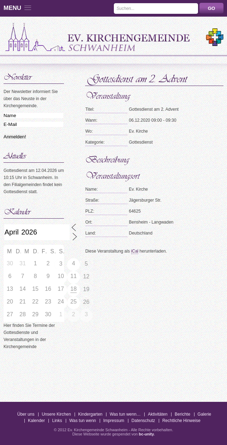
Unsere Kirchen (56, 414)
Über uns (26, 414)
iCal (135, 251)
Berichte (182, 414)
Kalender (36, 420)
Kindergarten (90, 414)
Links (57, 420)
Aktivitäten (157, 414)
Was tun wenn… (125, 414)
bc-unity (146, 434)
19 (86, 289)
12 (86, 276)
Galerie (204, 414)
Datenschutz (143, 420)
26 (86, 302)
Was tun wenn (82, 420)
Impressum (113, 420)
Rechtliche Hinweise (181, 420)
